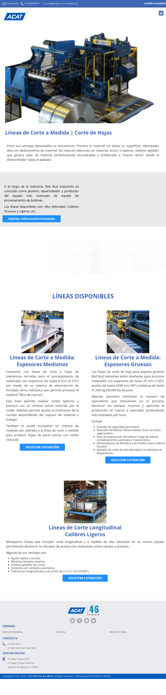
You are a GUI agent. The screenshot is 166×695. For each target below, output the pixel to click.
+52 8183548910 (30, 3)
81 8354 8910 (14, 644)
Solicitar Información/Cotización (31, 219)
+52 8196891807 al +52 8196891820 (61, 3)
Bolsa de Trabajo (118, 631)
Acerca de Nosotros (12, 631)
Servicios (60, 631)
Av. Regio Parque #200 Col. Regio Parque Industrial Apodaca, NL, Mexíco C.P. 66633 (23, 663)
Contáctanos (10, 3)
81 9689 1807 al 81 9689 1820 (22, 648)
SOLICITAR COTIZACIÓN (42, 447)
